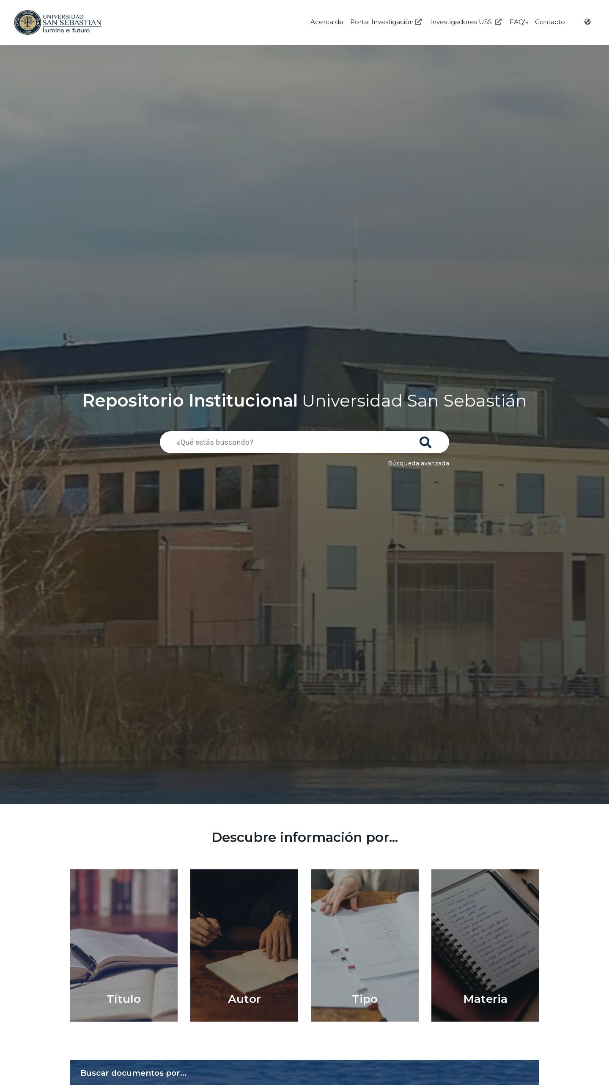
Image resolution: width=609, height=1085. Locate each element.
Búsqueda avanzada (418, 463)
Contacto (550, 22)
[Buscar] (427, 439)
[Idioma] (588, 22)
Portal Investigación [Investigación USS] (386, 22)
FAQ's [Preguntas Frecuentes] (519, 22)
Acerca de (326, 22)
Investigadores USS (466, 22)
